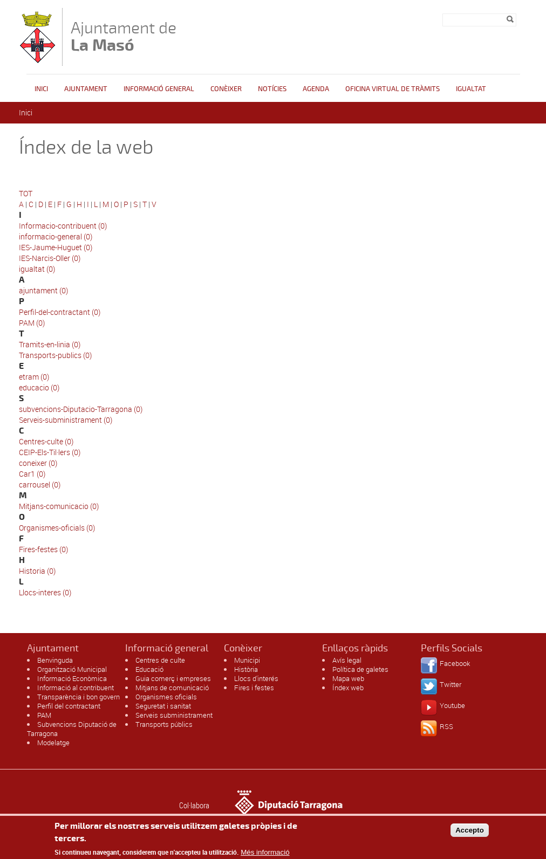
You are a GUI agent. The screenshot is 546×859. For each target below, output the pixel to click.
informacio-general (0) (55, 236)
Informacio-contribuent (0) (63, 226)
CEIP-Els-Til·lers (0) (49, 452)
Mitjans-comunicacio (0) (59, 506)
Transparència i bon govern (78, 697)
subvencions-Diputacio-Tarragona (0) (80, 409)
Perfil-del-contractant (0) (59, 312)
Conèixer (226, 89)
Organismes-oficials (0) (57, 528)
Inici (41, 89)
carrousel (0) (39, 484)
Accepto (469, 833)
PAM (44, 715)
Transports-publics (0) (55, 355)
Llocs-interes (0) (45, 592)
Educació (149, 669)
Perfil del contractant (68, 706)
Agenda (316, 89)
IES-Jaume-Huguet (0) (55, 247)
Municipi (247, 660)
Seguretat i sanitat (163, 706)
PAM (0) (32, 323)
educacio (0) (39, 387)
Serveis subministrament (174, 715)
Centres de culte (160, 660)
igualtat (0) (37, 269)
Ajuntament (85, 89)
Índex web (348, 687)
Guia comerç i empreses (173, 678)
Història (246, 669)
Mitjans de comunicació (172, 687)
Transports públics (164, 724)
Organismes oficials (166, 697)
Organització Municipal (72, 669)
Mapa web (348, 678)
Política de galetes (360, 669)
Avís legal (346, 660)
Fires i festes (254, 687)
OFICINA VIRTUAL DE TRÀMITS (392, 89)
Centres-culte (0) (46, 441)
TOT (25, 193)
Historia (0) (37, 571)
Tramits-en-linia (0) (49, 344)
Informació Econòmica (72, 678)
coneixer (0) (38, 463)
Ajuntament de (123, 36)
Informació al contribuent (75, 687)
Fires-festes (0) (43, 549)
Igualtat (471, 89)
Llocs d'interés (256, 678)
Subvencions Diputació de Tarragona (72, 728)
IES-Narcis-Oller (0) (49, 258)
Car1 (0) (32, 474)
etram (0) (34, 377)
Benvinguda (55, 660)
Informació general (159, 89)
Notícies (272, 89)
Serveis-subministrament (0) (65, 420)
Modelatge (53, 742)
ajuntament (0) (43, 290)
